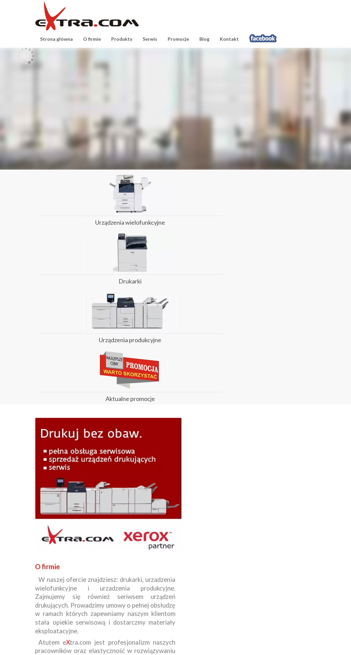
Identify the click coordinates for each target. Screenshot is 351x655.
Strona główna (56, 39)
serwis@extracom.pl (200, 616)
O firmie (92, 39)
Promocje (178, 39)
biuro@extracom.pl (128, 616)
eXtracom (87, 16)
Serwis (150, 39)
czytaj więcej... (156, 550)
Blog (204, 39)
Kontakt (229, 39)
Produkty (121, 39)
